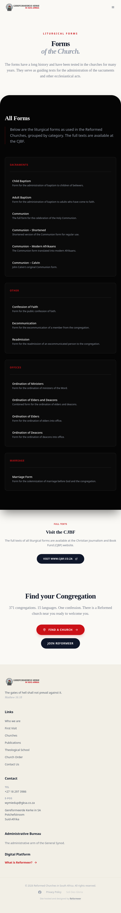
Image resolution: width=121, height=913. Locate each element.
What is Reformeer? (21, 862)
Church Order (14, 757)
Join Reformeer (60, 643)
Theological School (17, 750)
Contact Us (12, 764)
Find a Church (60, 630)
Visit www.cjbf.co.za (60, 558)
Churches (11, 735)
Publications (13, 743)
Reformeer (75, 898)
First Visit (11, 728)
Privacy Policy (54, 892)
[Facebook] (39, 892)
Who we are (13, 721)
